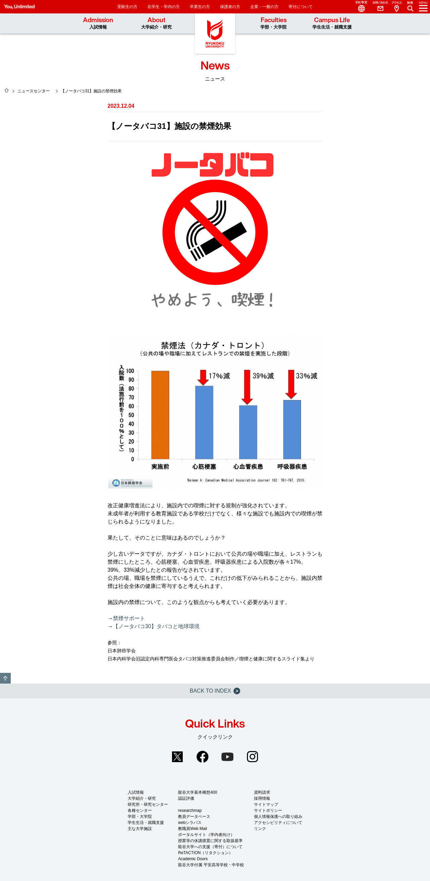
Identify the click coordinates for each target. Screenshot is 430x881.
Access (396, 6)
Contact (377, 6)
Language (359, 6)
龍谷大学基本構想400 (197, 792)
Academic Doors (193, 858)
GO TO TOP (5, 678)
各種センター (140, 810)
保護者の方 (230, 6)
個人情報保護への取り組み (278, 816)
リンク (260, 828)
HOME (6, 90)
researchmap (190, 810)
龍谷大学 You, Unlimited (215, 33)
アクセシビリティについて (278, 822)
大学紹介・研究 (142, 798)
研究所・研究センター (148, 804)
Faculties (273, 23)
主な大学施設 (140, 828)
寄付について (301, 6)
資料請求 (262, 792)
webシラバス (190, 822)
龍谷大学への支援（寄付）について (210, 846)
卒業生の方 (200, 6)
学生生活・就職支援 (146, 822)
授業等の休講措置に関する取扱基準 (210, 840)
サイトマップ (266, 804)
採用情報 (262, 798)
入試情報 (136, 792)
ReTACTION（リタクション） (205, 852)
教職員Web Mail (192, 828)
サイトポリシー (268, 810)
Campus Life (332, 23)
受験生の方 (127, 6)
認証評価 (186, 798)
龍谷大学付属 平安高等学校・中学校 (211, 865)
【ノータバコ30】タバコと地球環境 (156, 626)
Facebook (202, 756)
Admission (98, 23)
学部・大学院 (140, 816)
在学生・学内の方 (163, 6)
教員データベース (194, 816)
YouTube (227, 756)
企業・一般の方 (264, 6)
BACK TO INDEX (215, 691)
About (156, 23)
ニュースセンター (33, 91)
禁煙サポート (129, 618)
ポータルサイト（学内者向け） (206, 834)
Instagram (252, 756)
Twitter (177, 756)
